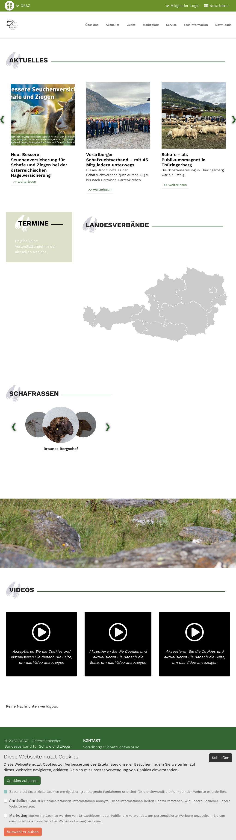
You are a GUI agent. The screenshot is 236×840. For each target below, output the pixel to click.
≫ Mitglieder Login (182, 5)
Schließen (220, 757)
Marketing (18, 815)
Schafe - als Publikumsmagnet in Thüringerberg (184, 159)
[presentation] (13, 425)
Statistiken (19, 801)
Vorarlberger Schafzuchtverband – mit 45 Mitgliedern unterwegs (117, 159)
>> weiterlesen (24, 181)
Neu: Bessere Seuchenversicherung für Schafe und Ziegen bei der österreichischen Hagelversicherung (39, 165)
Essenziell (18, 791)
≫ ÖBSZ (17, 6)
